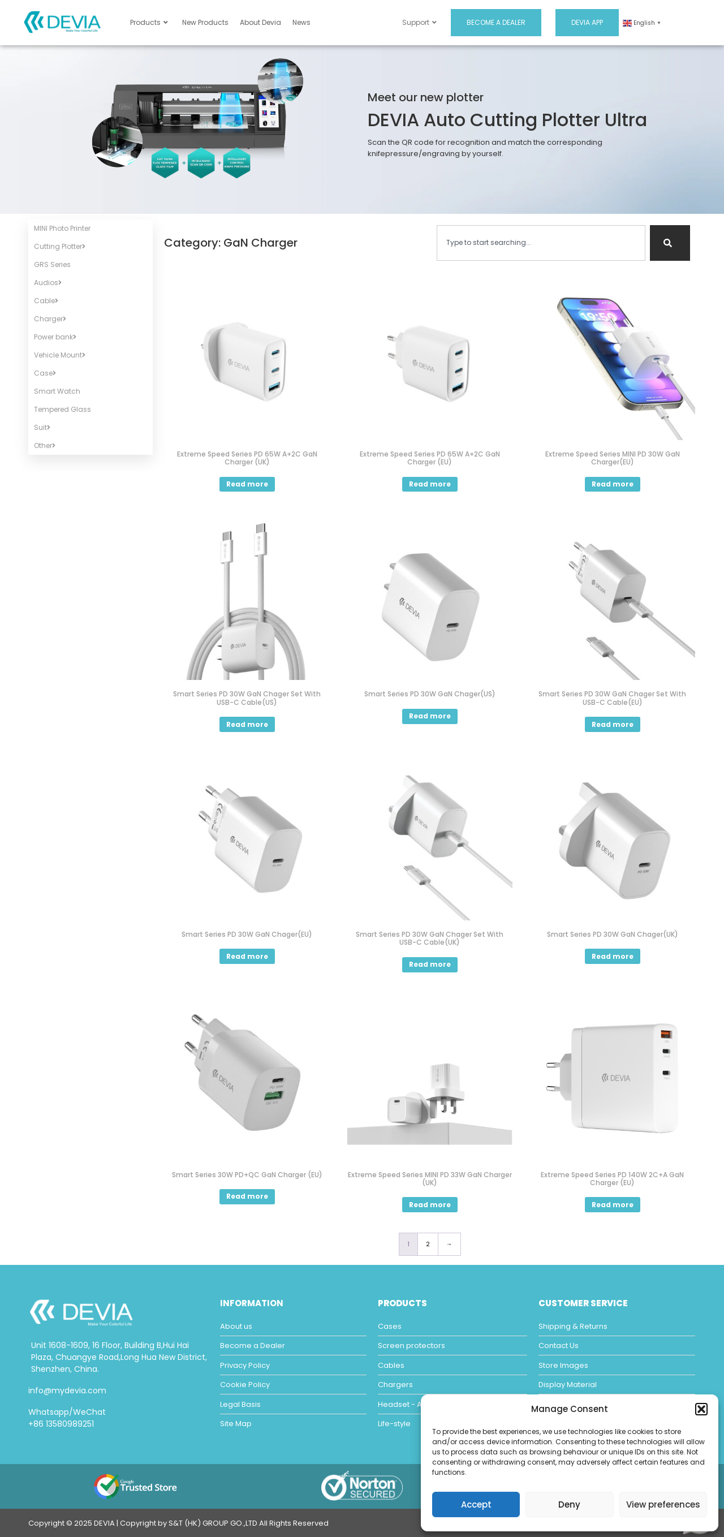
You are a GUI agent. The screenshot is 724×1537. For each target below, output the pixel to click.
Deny (569, 1504)
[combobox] (541, 243)
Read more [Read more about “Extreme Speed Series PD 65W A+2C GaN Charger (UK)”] (247, 484)
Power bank (55, 337)
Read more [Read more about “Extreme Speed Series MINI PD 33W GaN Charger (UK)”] (430, 1204)
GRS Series (52, 264)
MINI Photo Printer (62, 228)
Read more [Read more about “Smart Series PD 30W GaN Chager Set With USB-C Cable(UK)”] (430, 964)
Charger (50, 319)
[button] (701, 1409)
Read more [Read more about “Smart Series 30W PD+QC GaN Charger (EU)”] (247, 1196)
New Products (205, 22)
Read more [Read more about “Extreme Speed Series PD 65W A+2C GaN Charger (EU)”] (430, 484)
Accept (476, 1504)
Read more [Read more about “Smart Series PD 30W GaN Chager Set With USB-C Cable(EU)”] (613, 724)
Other (44, 445)
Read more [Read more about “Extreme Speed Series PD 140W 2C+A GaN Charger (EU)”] (613, 1204)
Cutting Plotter (59, 246)
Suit (42, 427)
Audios (48, 282)
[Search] (670, 243)
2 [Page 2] (428, 1243)
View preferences (663, 1504)
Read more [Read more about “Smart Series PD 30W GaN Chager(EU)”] (247, 956)
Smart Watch (57, 391)
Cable (46, 300)
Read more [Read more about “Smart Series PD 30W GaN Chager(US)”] (430, 716)
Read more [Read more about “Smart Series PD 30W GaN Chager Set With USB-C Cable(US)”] (247, 724)
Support (419, 22)
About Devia (260, 22)
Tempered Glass (62, 409)
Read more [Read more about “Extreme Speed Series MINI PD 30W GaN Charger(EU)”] (613, 484)
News (301, 22)
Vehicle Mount (59, 355)
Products (149, 22)
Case (45, 373)
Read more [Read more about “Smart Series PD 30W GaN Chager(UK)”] (613, 956)
